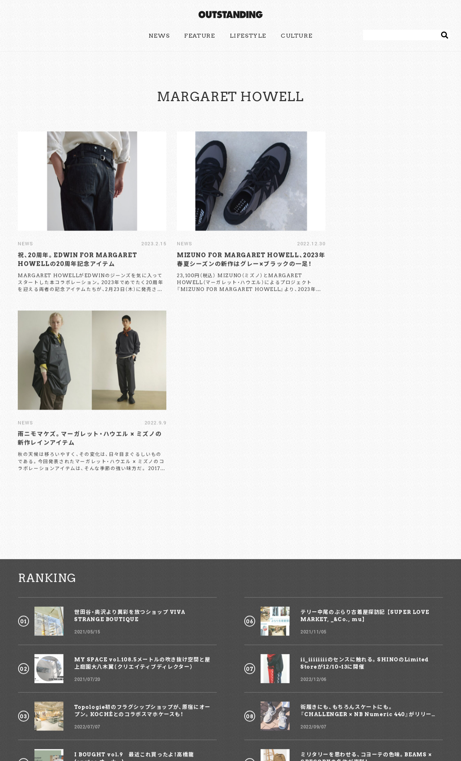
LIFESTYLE (248, 35)
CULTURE (296, 35)
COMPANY (285, 726)
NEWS (159, 35)
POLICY (252, 726)
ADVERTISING (215, 726)
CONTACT (174, 726)
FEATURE (199, 35)
